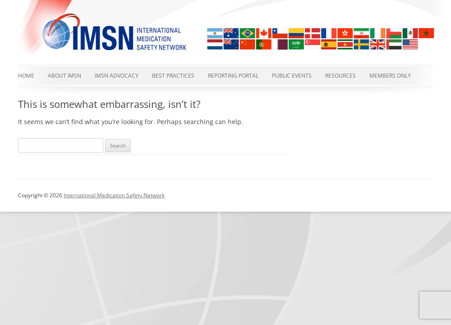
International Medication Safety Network (114, 195)
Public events (292, 75)
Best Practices (173, 75)
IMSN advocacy (116, 75)
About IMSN (64, 75)
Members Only (390, 75)
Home (26, 75)
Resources (340, 75)
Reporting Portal (233, 75)
